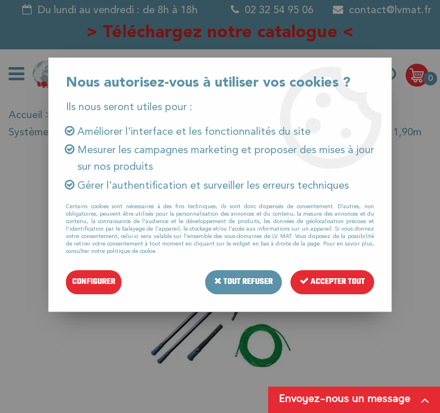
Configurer (93, 282)
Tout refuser (243, 282)
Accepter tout (332, 282)
